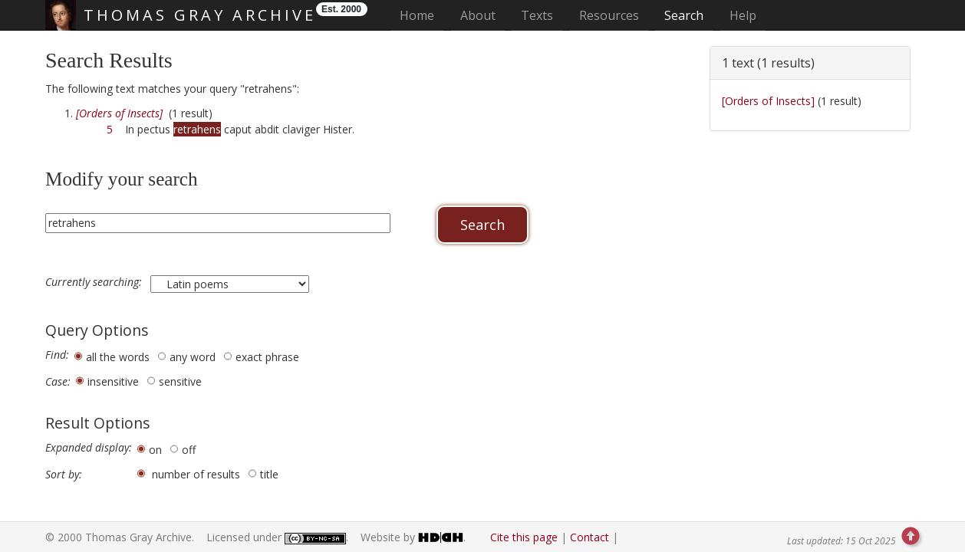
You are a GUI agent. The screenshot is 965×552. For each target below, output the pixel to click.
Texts (537, 15)
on (155, 449)
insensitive (113, 381)
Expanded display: (88, 448)
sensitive (180, 381)
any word (193, 357)
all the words (118, 357)
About (478, 15)
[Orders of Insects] (768, 101)
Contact (589, 537)
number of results (196, 474)
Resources (609, 15)
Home (421, 15)
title (269, 474)
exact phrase (267, 357)
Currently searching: (95, 282)
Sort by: (63, 474)
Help (743, 15)
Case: (58, 382)
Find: (57, 355)
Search (683, 15)
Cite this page (524, 537)
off (189, 449)
